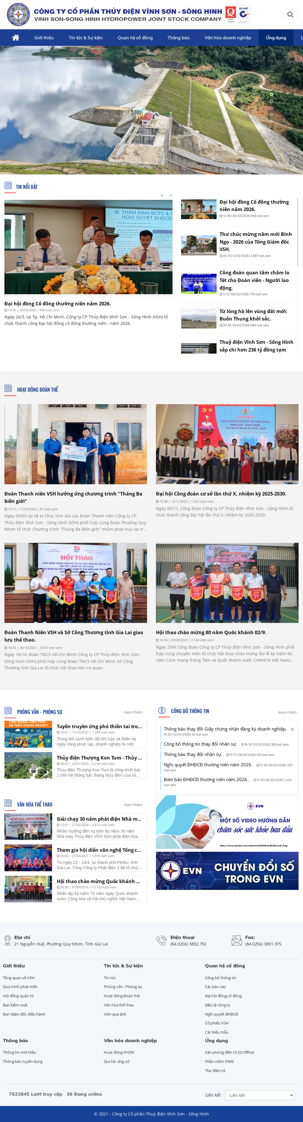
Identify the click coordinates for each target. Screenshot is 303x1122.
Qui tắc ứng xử (117, 1061)
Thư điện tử (215, 1070)
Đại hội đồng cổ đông (223, 995)
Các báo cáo (215, 986)
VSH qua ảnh (115, 1014)
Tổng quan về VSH (18, 977)
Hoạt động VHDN (119, 1052)
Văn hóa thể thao (34, 804)
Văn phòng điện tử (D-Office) (229, 1052)
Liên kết (213, 1095)
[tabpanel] (151, 107)
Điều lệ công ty (218, 1005)
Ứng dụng (276, 38)
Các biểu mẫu (216, 1032)
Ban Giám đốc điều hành (24, 1014)
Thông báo (178, 38)
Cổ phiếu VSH (217, 1023)
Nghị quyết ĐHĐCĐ (221, 1014)
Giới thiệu (44, 38)
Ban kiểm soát (15, 1005)
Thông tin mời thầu (19, 1052)
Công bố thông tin (189, 711)
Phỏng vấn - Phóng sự (39, 711)
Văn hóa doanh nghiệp (227, 38)
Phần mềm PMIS (219, 1061)
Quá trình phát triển (20, 986)
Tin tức (110, 977)
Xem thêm (133, 712)
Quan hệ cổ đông (135, 38)
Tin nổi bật (27, 186)
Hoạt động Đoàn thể (37, 389)
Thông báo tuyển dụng (23, 1061)
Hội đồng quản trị (18, 995)
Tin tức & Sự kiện (86, 38)
